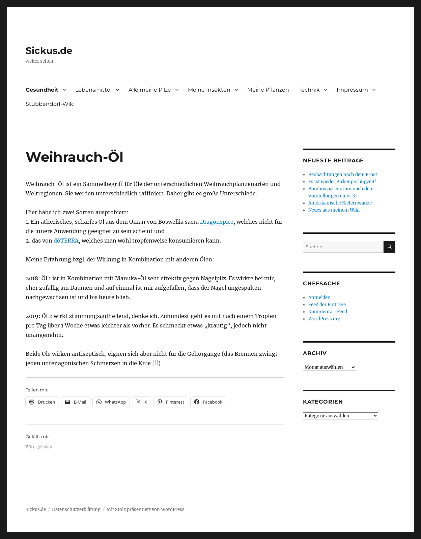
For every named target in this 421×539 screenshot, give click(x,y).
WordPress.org (324, 319)
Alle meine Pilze (150, 90)
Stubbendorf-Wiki (50, 104)
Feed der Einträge (327, 305)
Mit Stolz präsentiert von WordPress (146, 509)
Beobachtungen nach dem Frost (342, 175)
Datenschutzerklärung (76, 509)
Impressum (352, 90)
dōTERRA (66, 240)
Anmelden (319, 297)
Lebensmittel (93, 90)
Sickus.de (49, 50)
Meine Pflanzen (268, 90)
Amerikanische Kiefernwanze (340, 203)
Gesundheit (42, 90)
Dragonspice (216, 221)
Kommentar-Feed (327, 312)
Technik (309, 90)
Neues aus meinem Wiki (334, 210)
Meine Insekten (209, 90)
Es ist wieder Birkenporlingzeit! (342, 182)
